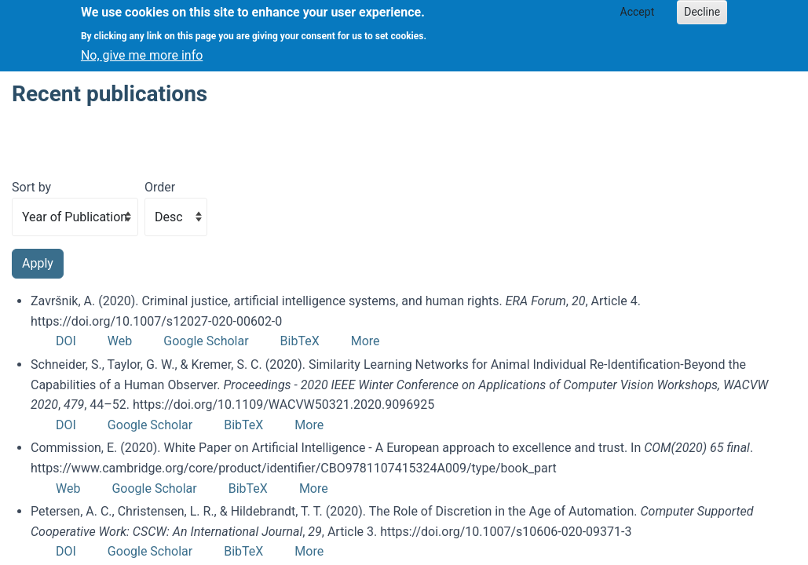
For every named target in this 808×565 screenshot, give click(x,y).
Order (159, 187)
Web (120, 341)
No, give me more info (142, 50)
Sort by (31, 187)
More (365, 341)
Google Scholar (205, 341)
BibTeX (300, 341)
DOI (66, 341)
